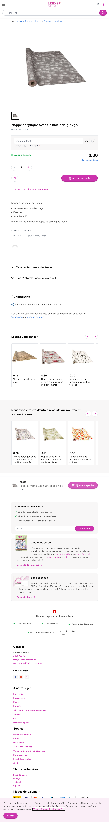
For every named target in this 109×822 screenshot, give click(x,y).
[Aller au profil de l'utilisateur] (98, 4)
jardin (48, 557)
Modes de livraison (22, 734)
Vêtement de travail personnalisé (29, 751)
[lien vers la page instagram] (27, 677)
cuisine (57, 557)
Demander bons (26, 597)
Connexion (17, 316)
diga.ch (16, 785)
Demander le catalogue (29, 565)
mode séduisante (83, 554)
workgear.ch (19, 778)
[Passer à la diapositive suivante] (95, 336)
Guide (16, 763)
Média (16, 702)
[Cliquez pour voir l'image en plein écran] (54, 67)
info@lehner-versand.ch (24, 659)
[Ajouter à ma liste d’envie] (14, 178)
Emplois (17, 706)
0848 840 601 (20, 656)
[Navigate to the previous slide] (88, 336)
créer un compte (35, 316)
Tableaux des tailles (22, 746)
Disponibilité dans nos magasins (31, 189)
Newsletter (18, 742)
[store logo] (54, 4)
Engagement (19, 698)
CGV (15, 718)
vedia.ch (17, 782)
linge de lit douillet (62, 554)
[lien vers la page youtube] (22, 677)
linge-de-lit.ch (20, 775)
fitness (68, 557)
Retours (17, 738)
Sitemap (17, 714)
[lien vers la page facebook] (16, 677)
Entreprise (18, 694)
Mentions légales (21, 722)
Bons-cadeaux (20, 755)
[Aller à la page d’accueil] (12, 21)
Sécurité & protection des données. (49, 809)
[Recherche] (103, 13)
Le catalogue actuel (22, 759)
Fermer (10, 815)
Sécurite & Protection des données (29, 710)
